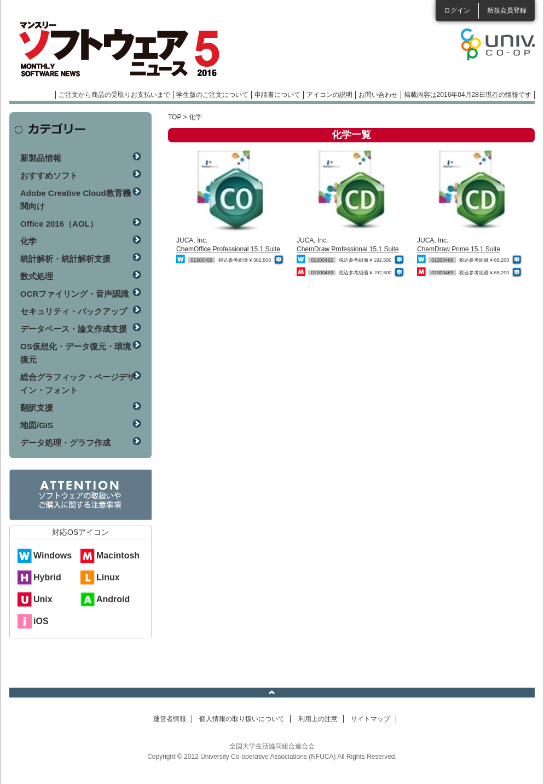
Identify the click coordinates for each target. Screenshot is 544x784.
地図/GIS (36, 425)
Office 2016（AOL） (59, 223)
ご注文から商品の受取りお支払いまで (114, 95)
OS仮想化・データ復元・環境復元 (75, 353)
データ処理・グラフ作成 (65, 442)
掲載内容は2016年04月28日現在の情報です (467, 95)
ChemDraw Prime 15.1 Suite (458, 249)
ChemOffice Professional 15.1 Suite (228, 249)
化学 (28, 241)
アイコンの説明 (329, 95)
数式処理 (36, 276)
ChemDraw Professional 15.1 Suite (348, 249)
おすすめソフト (49, 175)
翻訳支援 (36, 407)
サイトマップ (370, 719)
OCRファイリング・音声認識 (74, 293)
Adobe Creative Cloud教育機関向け (75, 199)
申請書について (277, 95)
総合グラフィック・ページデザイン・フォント (77, 383)
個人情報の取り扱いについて (242, 719)
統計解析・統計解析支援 (65, 258)
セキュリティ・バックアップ (73, 311)
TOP (174, 117)
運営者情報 (169, 719)
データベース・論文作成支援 (73, 328)
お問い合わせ (378, 95)
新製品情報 (40, 158)
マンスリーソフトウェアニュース (125, 49)
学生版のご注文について (212, 95)
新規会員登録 (506, 10)
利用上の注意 (318, 719)
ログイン (457, 10)
